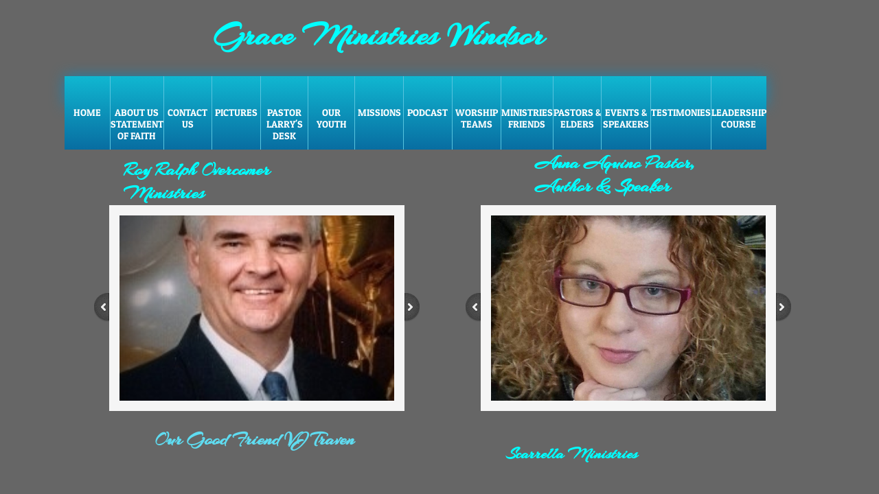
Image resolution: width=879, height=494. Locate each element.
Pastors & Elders (577, 118)
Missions (379, 112)
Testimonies (681, 112)
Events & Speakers (626, 118)
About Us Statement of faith (137, 123)
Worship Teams (476, 118)
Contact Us (187, 118)
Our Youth (332, 118)
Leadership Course (738, 118)
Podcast (427, 112)
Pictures (236, 112)
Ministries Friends (527, 118)
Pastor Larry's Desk (284, 123)
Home (87, 112)
